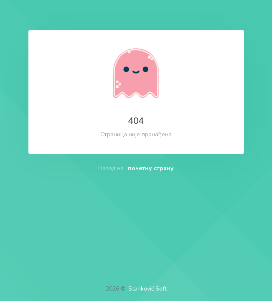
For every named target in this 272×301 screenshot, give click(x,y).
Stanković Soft (147, 289)
